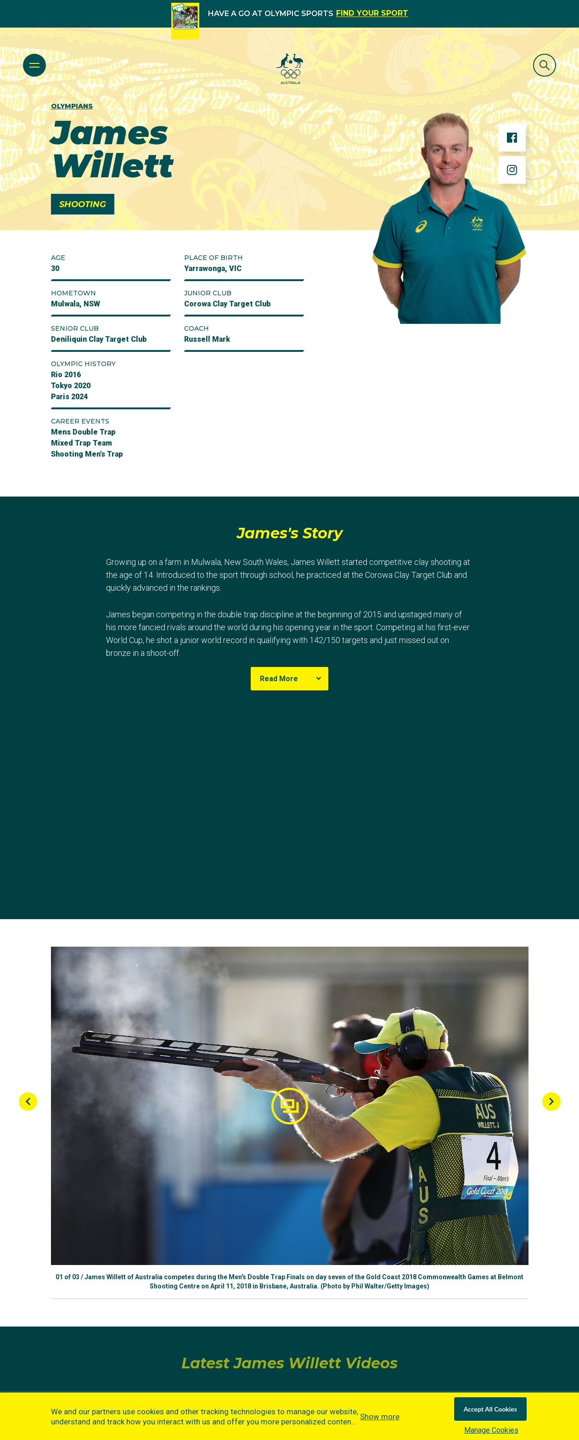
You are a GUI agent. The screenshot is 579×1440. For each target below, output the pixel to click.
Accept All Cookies (490, 1409)
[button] (289, 1106)
